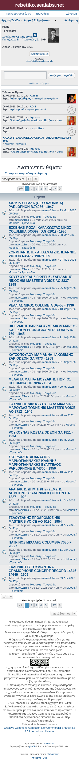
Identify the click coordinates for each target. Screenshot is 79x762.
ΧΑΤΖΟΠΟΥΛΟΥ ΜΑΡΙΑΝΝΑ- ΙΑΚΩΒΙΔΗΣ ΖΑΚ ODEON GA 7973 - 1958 (41, 356)
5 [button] (46, 189)
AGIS (33, 106)
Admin (34, 95)
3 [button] (36, 189)
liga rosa (35, 117)
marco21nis (37, 128)
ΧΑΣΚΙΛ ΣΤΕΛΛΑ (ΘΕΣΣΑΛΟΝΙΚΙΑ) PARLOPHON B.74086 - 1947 (36, 205)
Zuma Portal (48, 743)
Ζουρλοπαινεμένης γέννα (17, 36)
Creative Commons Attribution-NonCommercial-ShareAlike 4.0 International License (39, 729)
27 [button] (54, 189)
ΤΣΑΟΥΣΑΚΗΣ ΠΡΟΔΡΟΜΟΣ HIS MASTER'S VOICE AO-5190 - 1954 (35, 519)
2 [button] (31, 189)
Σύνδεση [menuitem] (71, 13)
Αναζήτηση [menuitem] (71, 20)
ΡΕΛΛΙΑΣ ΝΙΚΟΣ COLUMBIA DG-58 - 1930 (41, 305)
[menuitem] (36, 758)
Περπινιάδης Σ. (30, 39)
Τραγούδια (42, 13)
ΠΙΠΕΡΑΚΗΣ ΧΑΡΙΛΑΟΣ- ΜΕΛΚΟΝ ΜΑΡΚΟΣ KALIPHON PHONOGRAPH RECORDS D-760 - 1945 (43, 330)
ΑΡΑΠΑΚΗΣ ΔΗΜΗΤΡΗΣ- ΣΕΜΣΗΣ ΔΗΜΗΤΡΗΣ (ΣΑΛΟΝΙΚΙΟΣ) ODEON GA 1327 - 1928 (39, 493)
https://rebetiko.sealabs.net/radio (39, 61)
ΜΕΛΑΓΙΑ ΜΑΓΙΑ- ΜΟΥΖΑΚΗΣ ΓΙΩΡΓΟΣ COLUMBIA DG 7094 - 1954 (40, 381)
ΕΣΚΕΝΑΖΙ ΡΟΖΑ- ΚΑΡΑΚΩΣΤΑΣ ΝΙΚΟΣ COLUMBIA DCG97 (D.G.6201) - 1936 (40, 229)
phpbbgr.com (53, 754)
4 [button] (41, 189)
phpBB (32, 746)
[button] (20, 188)
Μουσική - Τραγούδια (43, 216)
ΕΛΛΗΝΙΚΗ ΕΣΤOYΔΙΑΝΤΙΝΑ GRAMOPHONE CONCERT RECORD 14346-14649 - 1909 (43, 570)
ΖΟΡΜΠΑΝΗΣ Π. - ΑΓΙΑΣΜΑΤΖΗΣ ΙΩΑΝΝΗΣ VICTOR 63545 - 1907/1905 (42, 254)
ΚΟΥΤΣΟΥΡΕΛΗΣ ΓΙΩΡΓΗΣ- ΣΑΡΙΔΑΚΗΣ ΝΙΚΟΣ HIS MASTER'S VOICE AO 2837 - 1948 (40, 280)
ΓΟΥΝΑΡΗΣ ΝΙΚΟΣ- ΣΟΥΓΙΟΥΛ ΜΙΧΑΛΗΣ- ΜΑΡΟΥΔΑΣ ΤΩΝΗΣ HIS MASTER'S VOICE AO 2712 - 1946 (42, 407)
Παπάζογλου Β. (11, 39)
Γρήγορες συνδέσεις (18, 13)
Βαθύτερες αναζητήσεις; (39, 83)
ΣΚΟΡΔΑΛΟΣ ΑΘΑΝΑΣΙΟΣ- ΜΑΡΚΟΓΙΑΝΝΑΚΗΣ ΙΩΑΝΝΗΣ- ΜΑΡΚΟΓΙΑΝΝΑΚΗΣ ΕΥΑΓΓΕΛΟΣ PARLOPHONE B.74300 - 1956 (35, 462)
